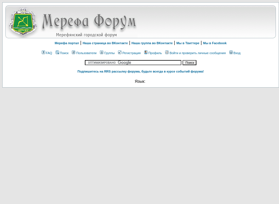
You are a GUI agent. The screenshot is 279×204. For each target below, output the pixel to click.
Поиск (62, 53)
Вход (235, 53)
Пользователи (84, 53)
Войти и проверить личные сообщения (195, 53)
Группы (107, 53)
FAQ (47, 53)
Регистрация (129, 53)
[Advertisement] (203, 21)
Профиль (153, 53)
